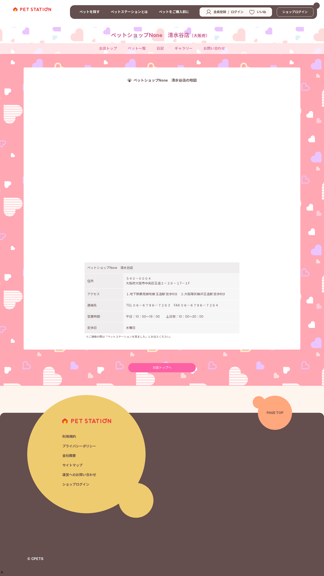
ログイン (237, 12)
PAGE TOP (275, 413)
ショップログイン (295, 12)
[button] (2, 572)
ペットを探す (89, 12)
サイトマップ (72, 465)
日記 (160, 48)
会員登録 (220, 12)
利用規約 (69, 437)
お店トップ (108, 48)
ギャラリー (184, 48)
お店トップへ (162, 367)
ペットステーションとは (129, 12)
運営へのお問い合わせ (79, 475)
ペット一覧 (137, 48)
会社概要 (69, 456)
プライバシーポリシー (79, 446)
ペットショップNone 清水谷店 (160, 35)
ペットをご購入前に (174, 12)
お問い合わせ (214, 48)
